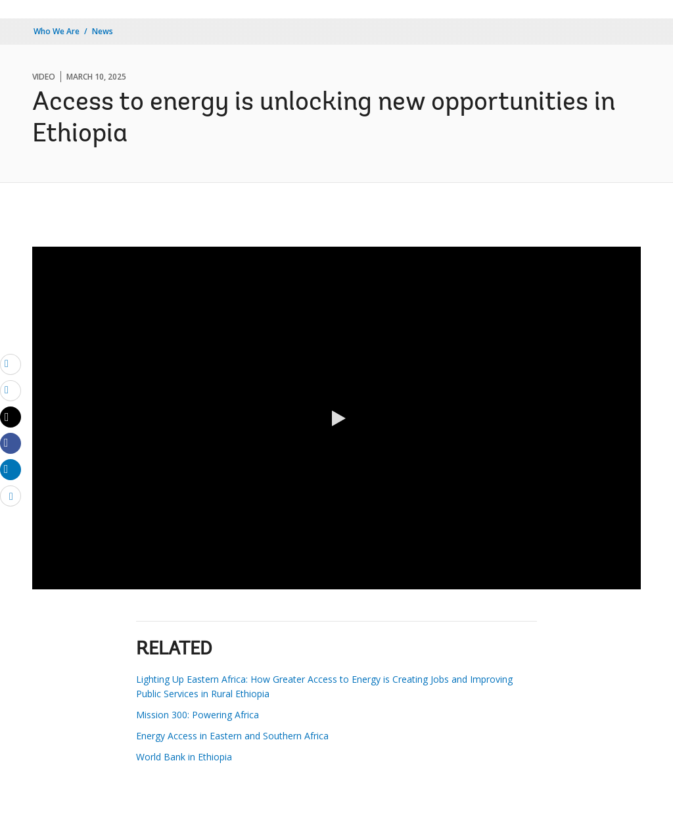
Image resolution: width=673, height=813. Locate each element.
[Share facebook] (10, 443)
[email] (10, 364)
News (102, 31)
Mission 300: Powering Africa (197, 714)
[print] (10, 390)
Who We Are (57, 31)
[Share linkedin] (10, 469)
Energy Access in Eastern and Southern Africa (232, 735)
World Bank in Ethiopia (184, 757)
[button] (336, 418)
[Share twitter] (10, 417)
